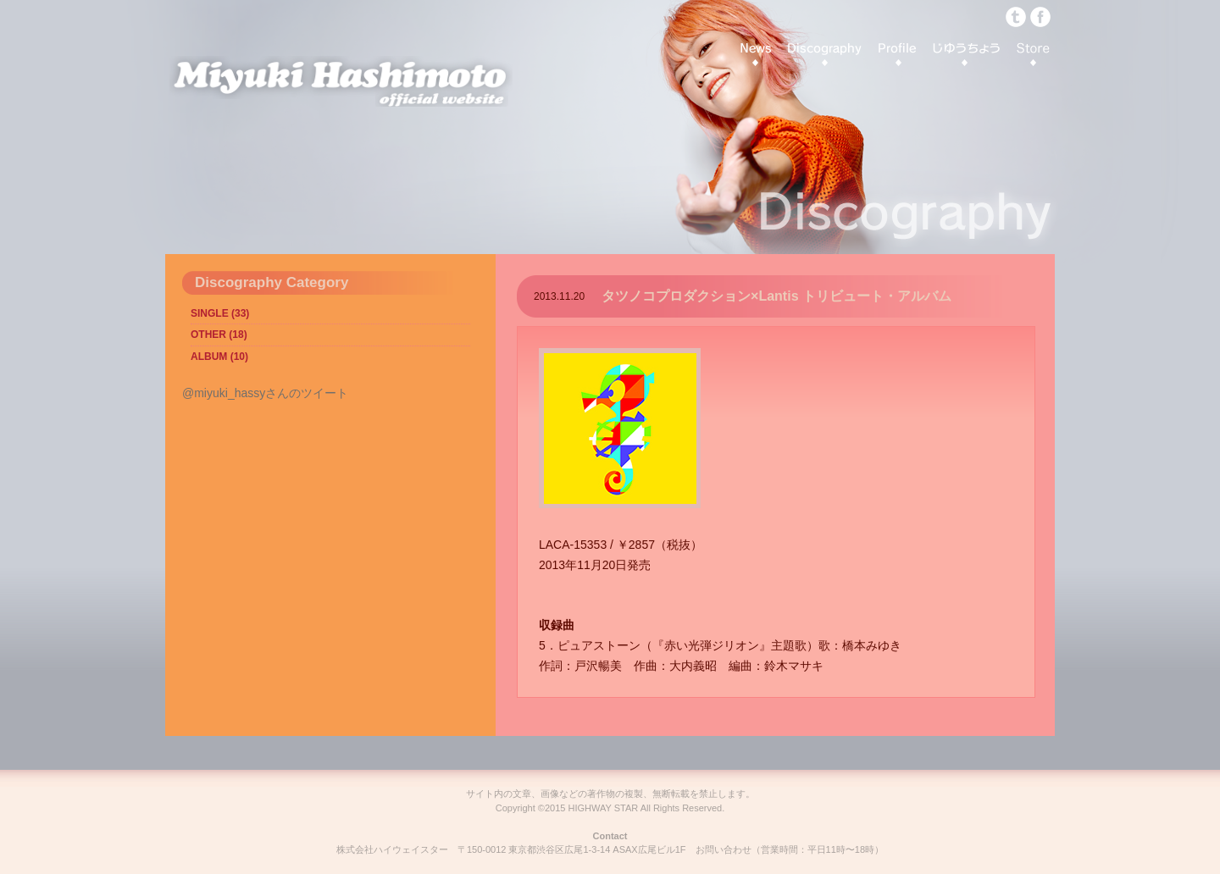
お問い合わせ (723, 849)
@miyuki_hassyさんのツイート (265, 393)
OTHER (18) (219, 334)
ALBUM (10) (219, 356)
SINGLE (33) (220, 313)
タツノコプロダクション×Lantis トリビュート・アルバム (776, 296)
